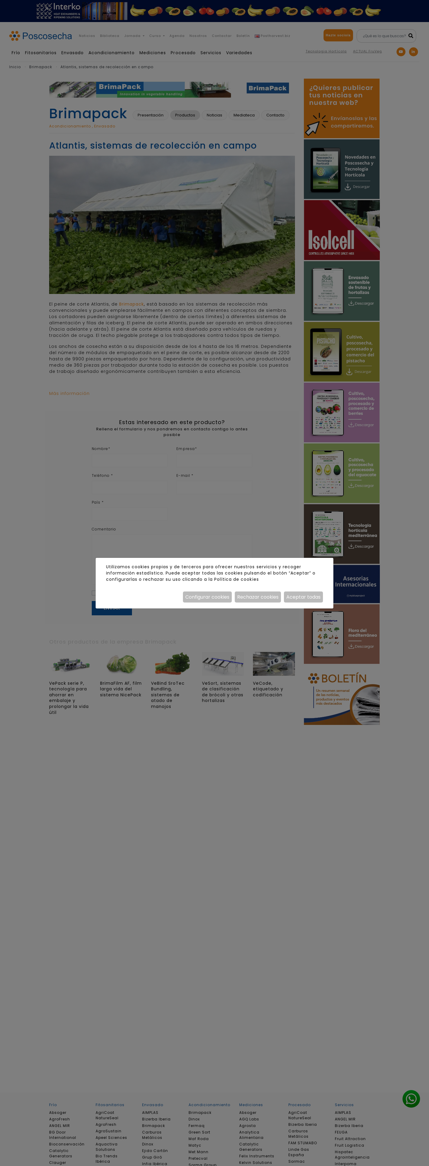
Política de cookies (236, 579)
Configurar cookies (207, 597)
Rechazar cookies (258, 597)
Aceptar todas (303, 597)
